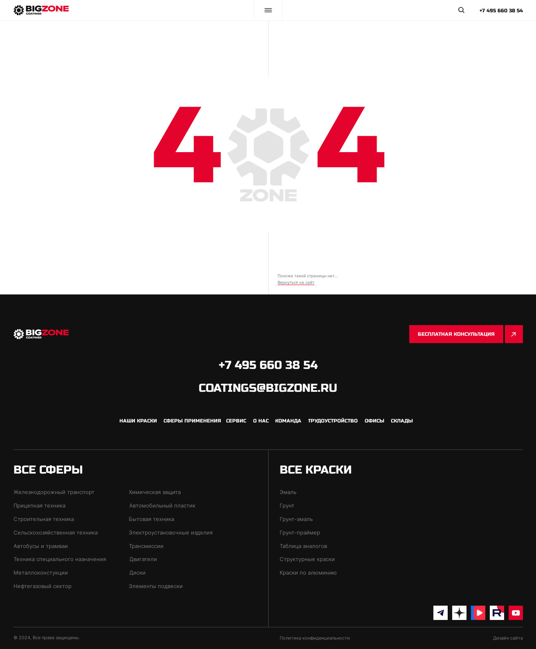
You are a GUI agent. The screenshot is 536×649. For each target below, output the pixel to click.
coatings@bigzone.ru (268, 388)
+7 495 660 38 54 (501, 10)
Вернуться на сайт (296, 282)
